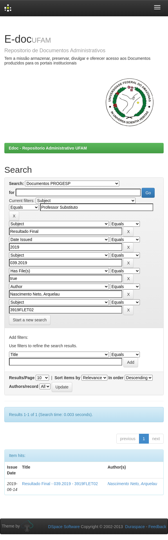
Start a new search (30, 320)
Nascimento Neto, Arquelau (132, 483)
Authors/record (23, 386)
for (12, 192)
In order (116, 377)
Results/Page (22, 377)
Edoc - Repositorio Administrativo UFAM (48, 148)
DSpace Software (64, 526)
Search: (16, 183)
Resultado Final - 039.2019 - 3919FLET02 (60, 483)
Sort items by (67, 377)
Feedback (157, 526)
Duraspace (135, 526)
